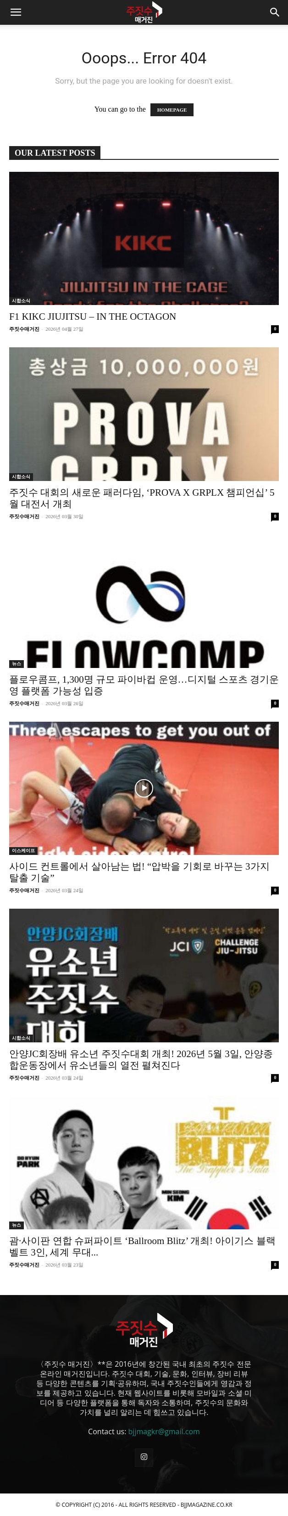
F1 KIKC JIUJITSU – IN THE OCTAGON (92, 316)
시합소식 (21, 300)
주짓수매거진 (24, 329)
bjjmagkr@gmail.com (164, 1431)
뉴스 (16, 663)
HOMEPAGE (172, 110)
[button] (15, 12)
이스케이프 (23, 850)
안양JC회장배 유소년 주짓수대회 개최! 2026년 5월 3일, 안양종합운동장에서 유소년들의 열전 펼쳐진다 (141, 1059)
